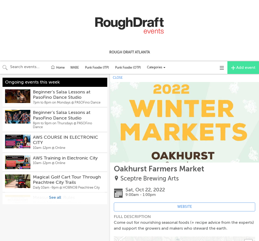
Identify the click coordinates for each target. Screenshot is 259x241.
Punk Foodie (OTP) (128, 67)
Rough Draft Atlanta (129, 52)
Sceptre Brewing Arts (149, 178)
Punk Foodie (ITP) (97, 67)
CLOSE (118, 77)
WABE (74, 67)
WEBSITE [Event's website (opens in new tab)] (184, 207)
